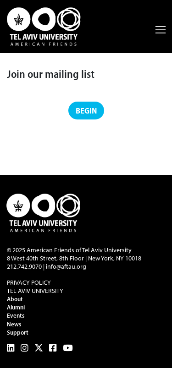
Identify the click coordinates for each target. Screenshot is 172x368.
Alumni (16, 307)
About (15, 299)
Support (17, 332)
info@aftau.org (66, 266)
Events (15, 315)
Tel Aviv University (35, 291)
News (14, 324)
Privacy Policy (29, 282)
